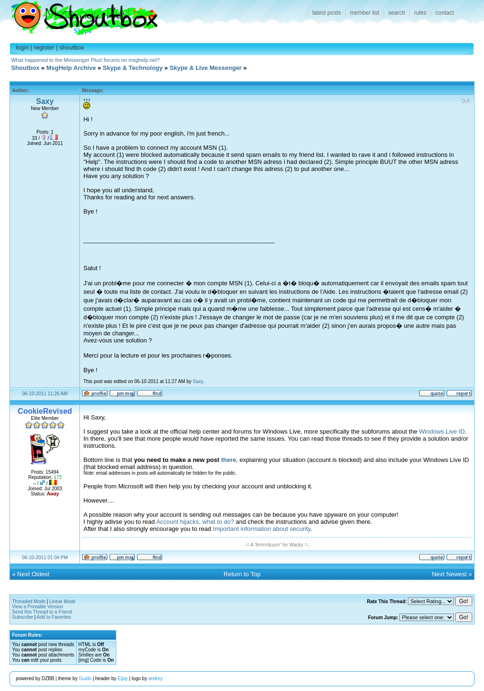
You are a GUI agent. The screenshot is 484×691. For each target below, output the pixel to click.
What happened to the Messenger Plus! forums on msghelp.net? (85, 60)
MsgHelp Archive (71, 67)
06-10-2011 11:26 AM (45, 393)
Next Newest (449, 574)
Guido (85, 678)
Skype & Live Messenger (206, 67)
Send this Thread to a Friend (42, 611)
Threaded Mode (28, 601)
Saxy (44, 101)
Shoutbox (79, 15)
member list (364, 12)
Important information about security (261, 528)
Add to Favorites (54, 617)
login (22, 47)
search (396, 12)
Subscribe (22, 617)
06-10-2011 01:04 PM (45, 557)
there (228, 459)
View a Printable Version (37, 606)
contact (444, 12)
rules (420, 12)
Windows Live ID (442, 431)
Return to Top (242, 574)
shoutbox (72, 47)
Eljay (123, 678)
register (44, 47)
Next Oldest (33, 574)
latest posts (326, 12)
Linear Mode (62, 601)
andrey (155, 678)
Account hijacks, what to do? (195, 521)
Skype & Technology (133, 67)
